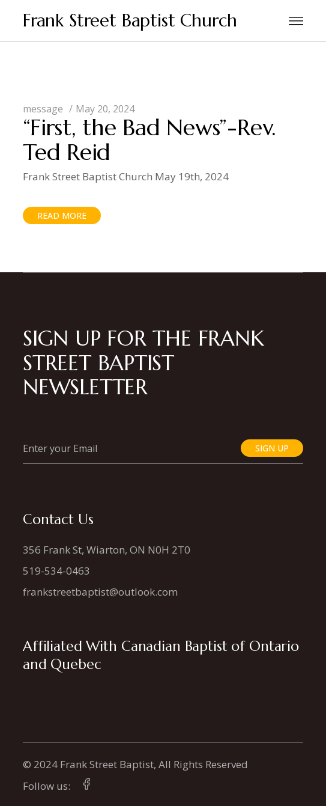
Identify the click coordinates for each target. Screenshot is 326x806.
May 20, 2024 (105, 108)
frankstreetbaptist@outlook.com (100, 592)
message (43, 108)
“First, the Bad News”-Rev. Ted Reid (149, 139)
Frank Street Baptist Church (130, 20)
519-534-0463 (56, 571)
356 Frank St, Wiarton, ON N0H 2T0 (106, 550)
